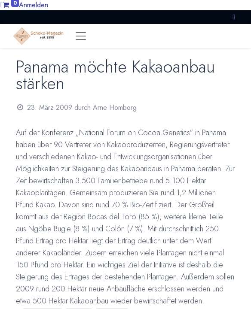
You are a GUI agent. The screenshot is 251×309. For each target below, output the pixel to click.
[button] (234, 17)
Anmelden (33, 5)
